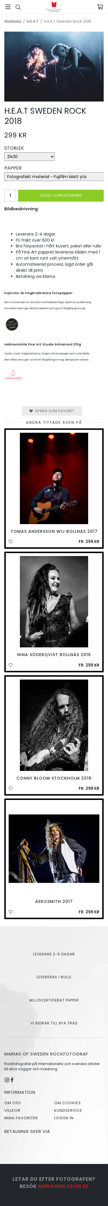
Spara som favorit (52, 410)
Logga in (64, 1118)
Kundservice (68, 1110)
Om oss (12, 1103)
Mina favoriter (21, 1118)
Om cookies (67, 1103)
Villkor (12, 1110)
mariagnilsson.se (63, 1186)
